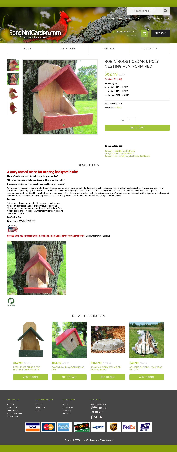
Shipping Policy (13, 407)
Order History (68, 407)
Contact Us (149, 48)
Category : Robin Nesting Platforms (120, 151)
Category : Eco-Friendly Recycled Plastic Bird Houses (127, 156)
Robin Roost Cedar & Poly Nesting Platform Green (26, 368)
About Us (10, 404)
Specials (108, 48)
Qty (122, 120)
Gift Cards (66, 414)
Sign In (65, 404)
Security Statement (14, 414)
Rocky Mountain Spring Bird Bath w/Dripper (106, 368)
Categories (68, 48)
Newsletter (67, 411)
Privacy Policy (12, 417)
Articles (38, 411)
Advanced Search (161, 18)
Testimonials (40, 407)
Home (27, 48)
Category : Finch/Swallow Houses (119, 153)
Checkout (160, 33)
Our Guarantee (12, 411)
